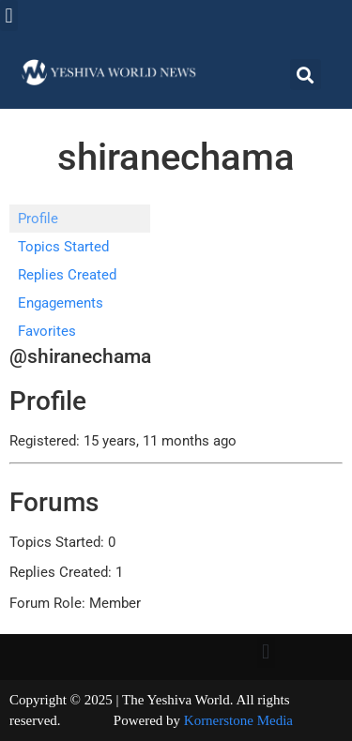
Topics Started (63, 246)
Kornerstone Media (238, 720)
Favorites (47, 331)
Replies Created (67, 274)
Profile (38, 218)
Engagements (60, 303)
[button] (9, 15)
